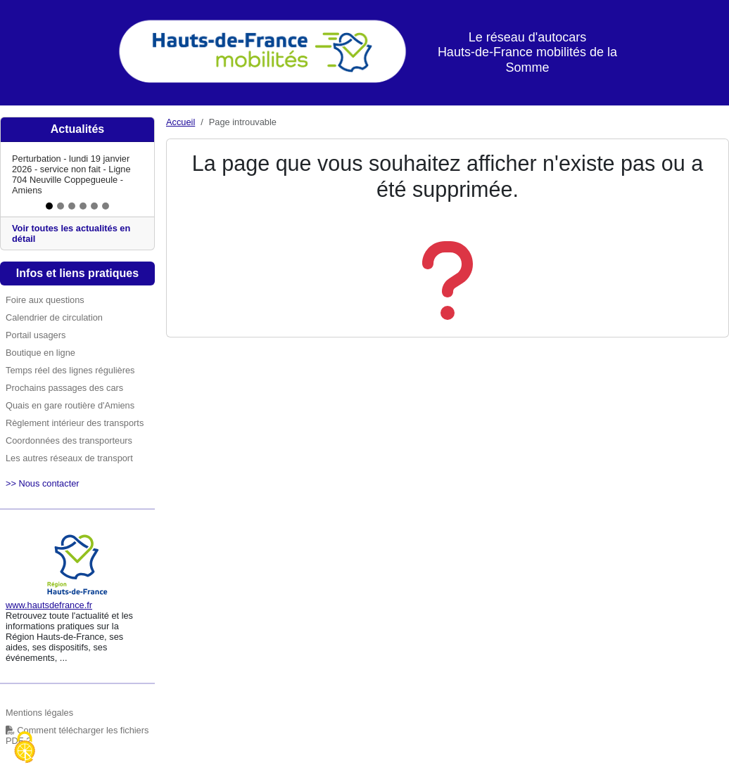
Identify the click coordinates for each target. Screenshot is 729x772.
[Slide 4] (83, 206)
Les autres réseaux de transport (69, 458)
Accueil (180, 122)
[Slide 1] (49, 206)
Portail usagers (35, 335)
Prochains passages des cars (64, 387)
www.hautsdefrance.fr (49, 605)
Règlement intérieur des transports (75, 423)
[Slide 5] (94, 206)
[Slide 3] (71, 206)
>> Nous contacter (43, 483)
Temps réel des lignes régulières (70, 370)
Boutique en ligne (40, 352)
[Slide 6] (105, 206)
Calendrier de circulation (54, 317)
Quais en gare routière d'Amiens (70, 405)
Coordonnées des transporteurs (69, 440)
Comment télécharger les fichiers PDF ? (77, 735)
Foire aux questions (45, 300)
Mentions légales (39, 712)
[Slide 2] (60, 206)
